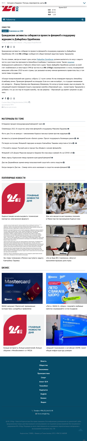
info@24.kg (45, 414)
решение (71, 62)
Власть (44, 361)
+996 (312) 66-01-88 (46, 411)
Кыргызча (43, 390)
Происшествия (44, 373)
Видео (43, 402)
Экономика (43, 369)
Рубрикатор (9, 19)
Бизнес (43, 398)
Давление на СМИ (16, 31)
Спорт (43, 377)
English (44, 394)
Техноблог (43, 386)
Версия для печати (9, 107)
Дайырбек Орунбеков (44, 59)
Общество (6, 27)
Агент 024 (43, 381)
